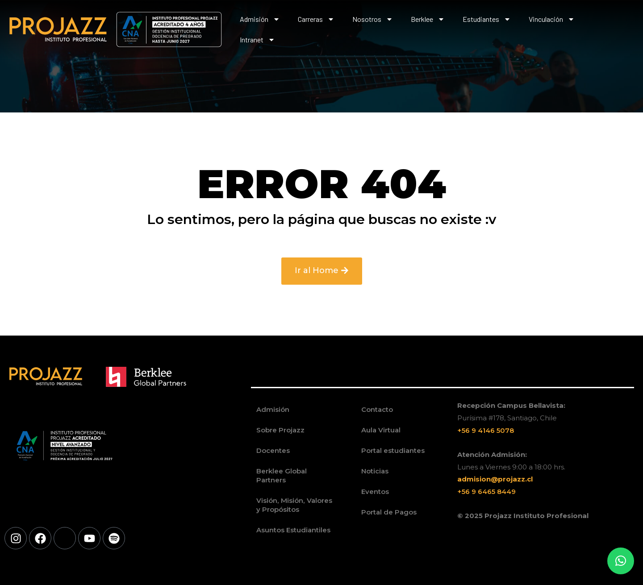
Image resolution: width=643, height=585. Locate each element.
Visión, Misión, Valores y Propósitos (293, 505)
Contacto (377, 409)
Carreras (316, 19)
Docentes (273, 450)
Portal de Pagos (389, 512)
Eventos (375, 491)
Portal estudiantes (393, 450)
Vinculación (552, 19)
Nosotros (372, 19)
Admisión (260, 19)
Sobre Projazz (280, 430)
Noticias (374, 471)
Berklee (428, 19)
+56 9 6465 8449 (486, 491)
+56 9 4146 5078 (485, 430)
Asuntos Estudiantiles (293, 530)
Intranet (257, 40)
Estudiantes (487, 19)
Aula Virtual (381, 430)
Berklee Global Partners (281, 475)
